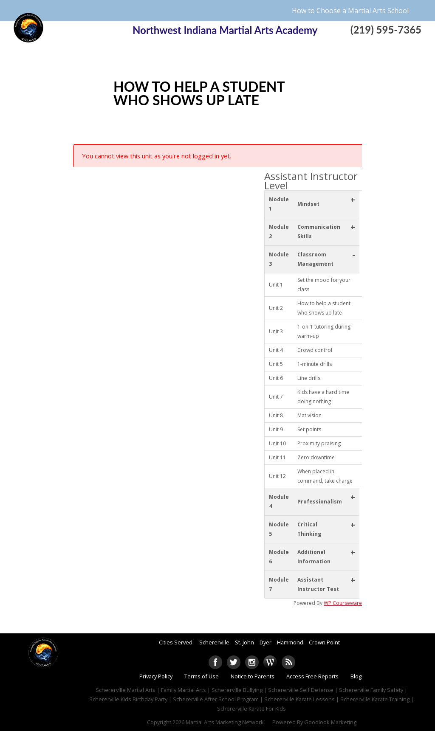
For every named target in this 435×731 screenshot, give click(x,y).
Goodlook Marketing (330, 722)
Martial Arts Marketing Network (225, 722)
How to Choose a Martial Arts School (350, 10)
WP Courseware (343, 603)
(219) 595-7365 (385, 29)
